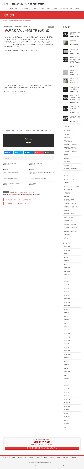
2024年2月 (66, 292)
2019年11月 (67, 402)
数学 (10, 194)
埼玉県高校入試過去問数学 (70, 168)
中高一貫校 (66, 134)
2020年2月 (66, 392)
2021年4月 (66, 361)
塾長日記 (17, 192)
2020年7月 (66, 375)
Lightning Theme (35, 465)
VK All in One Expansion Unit (47, 465)
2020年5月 (66, 382)
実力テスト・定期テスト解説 (71, 186)
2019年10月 (67, 406)
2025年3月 (66, 257)
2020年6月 (66, 378)
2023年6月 (66, 316)
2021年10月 (67, 354)
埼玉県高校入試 (68, 165)
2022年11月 (67, 337)
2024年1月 (66, 295)
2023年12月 (67, 298)
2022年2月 (66, 344)
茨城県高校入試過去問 (27, 194)
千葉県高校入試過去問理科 (70, 148)
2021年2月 (66, 368)
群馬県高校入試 (68, 210)
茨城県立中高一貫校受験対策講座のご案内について (75, 118)
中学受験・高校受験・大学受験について (75, 108)
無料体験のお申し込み (62, 457)
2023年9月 (66, 309)
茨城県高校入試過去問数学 (70, 224)
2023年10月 (67, 305)
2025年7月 (66, 253)
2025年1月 (66, 264)
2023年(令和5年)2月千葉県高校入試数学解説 (10, 172)
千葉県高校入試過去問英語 (70, 151)
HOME (6, 457)
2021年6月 (66, 357)
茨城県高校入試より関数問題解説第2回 (35, 163)
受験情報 (51, 26)
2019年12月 (67, 399)
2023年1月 (66, 330)
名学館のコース (22, 457)
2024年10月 (67, 271)
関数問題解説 (31, 192)
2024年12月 (67, 267)
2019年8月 (66, 413)
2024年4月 (66, 285)
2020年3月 (66, 389)
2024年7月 (66, 274)
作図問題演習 (67, 137)
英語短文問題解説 (68, 217)
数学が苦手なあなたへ (33, 183)
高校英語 (66, 238)
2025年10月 (67, 250)
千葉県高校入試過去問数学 (70, 144)
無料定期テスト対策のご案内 (71, 207)
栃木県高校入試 (68, 196)
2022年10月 (67, 340)
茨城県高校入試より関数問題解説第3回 (9, 163)
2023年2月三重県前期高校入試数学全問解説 (10, 178)
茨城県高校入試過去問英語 (70, 231)
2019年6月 (66, 420)
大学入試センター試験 (69, 179)
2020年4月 (66, 385)
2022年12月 (67, 333)
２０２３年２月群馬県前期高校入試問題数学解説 (37, 178)
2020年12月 (67, 371)
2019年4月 (66, 427)
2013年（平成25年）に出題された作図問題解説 (18, 200)
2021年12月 (67, 351)
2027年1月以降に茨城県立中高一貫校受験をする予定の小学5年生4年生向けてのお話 (75, 61)
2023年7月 (66, 312)
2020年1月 (66, 396)
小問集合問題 (67, 193)
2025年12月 (67, 247)
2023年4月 (66, 323)
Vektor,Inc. (57, 465)
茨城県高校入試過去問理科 (70, 227)
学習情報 (66, 182)
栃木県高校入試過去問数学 (70, 203)
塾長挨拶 (13, 457)
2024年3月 (66, 288)
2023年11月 (67, 302)
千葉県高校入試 (68, 141)
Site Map (73, 457)
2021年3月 (66, 364)
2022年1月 (66, 347)
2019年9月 (66, 409)
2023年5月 (66, 319)
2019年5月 (66, 423)
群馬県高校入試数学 (69, 213)
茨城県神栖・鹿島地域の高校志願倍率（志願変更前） (12, 183)
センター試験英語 (68, 130)
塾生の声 (66, 172)
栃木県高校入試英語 (69, 200)
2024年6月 (66, 278)
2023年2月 (66, 326)
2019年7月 (66, 416)
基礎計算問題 (67, 161)
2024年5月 (66, 281)
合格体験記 (66, 158)
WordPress (27, 465)
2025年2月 (66, 260)
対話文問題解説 (68, 189)
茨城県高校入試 (23, 192)
